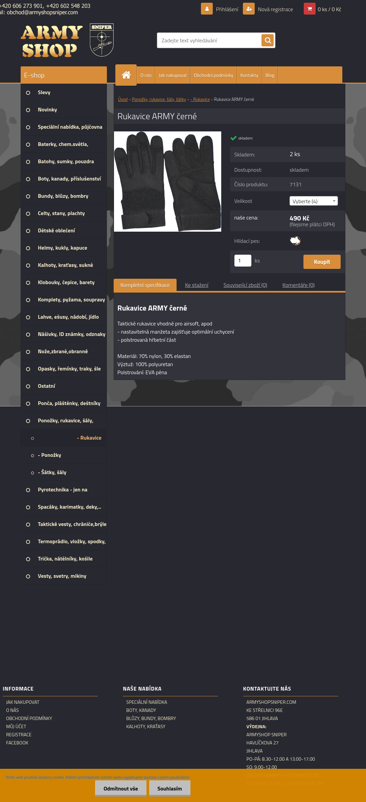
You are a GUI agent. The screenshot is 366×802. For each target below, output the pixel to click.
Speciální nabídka (146, 702)
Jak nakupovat (173, 75)
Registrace (18, 734)
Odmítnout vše (121, 788)
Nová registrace (275, 9)
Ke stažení (196, 285)
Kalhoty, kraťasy (145, 726)
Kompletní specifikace (145, 285)
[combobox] (314, 201)
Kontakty (249, 75)
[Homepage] (129, 75)
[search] (267, 40)
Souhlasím (169, 788)
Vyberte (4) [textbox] (305, 201)
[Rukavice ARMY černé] (167, 134)
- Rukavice (200, 99)
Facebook (17, 742)
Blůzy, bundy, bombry (151, 718)
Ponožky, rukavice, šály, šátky (159, 99)
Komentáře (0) (298, 285)
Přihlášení (227, 9)
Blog (270, 75)
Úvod (123, 99)
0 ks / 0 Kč (329, 9)
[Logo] (67, 40)
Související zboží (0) (245, 285)
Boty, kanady (141, 710)
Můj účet (16, 726)
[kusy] (242, 261)
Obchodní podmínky (213, 75)
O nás (146, 75)
